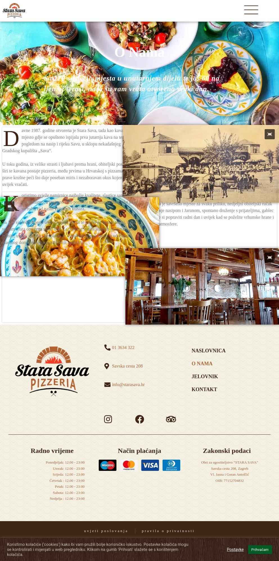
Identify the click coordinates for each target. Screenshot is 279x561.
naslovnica (209, 351)
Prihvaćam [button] (260, 550)
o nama (202, 363)
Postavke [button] (235, 549)
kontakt (204, 389)
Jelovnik (205, 376)
